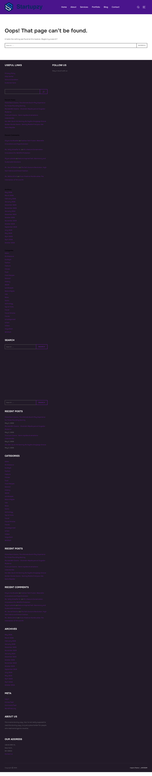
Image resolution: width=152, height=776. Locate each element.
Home (64, 7)
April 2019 (9, 240)
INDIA (7, 289)
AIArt (7, 257)
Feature (8, 270)
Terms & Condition (11, 83)
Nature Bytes (9, 295)
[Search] (44, 95)
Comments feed (10, 709)
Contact (115, 7)
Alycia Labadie (10, 162)
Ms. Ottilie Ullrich (11, 180)
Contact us (9, 758)
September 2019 (11, 231)
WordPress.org (10, 712)
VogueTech (9, 333)
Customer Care (10, 87)
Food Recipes (9, 279)
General (8, 282)
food (6, 276)
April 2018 (9, 243)
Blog (106, 7)
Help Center (9, 80)
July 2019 (8, 234)
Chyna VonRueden (12, 144)
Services (84, 7)
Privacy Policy (10, 77)
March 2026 (9, 199)
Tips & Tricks (9, 311)
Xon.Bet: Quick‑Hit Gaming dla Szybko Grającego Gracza (25, 125)
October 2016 (10, 247)
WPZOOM (144, 771)
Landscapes (9, 292)
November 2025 (11, 212)
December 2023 (10, 218)
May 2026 (8, 196)
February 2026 (10, 203)
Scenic (7, 304)
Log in (7, 703)
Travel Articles (10, 317)
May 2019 (8, 237)
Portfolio (96, 7)
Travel (7, 314)
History (7, 285)
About (73, 7)
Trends (7, 320)
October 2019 (10, 228)
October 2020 (10, 221)
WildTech (8, 336)
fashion (7, 266)
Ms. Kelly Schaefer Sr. (13, 153)
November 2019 (11, 225)
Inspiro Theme (134, 771)
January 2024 (10, 215)
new (6, 298)
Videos (7, 329)
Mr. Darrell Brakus (12, 171)
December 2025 (10, 209)
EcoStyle (8, 263)
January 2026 (10, 206)
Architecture (9, 260)
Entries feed (9, 706)
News (7, 301)
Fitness (7, 273)
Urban (7, 326)
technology (9, 307)
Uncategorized (10, 323)
